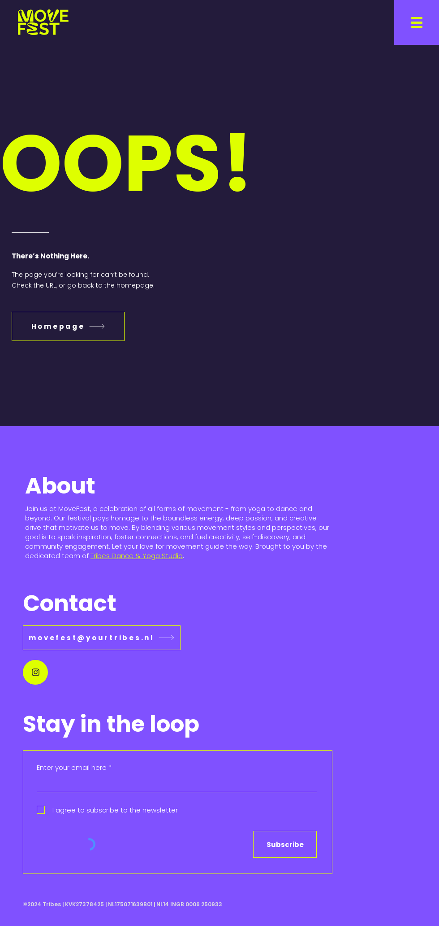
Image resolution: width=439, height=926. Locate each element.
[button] (416, 22)
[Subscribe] (285, 844)
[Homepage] (68, 326)
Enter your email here (72, 767)
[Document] (35, 672)
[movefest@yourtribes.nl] (102, 637)
